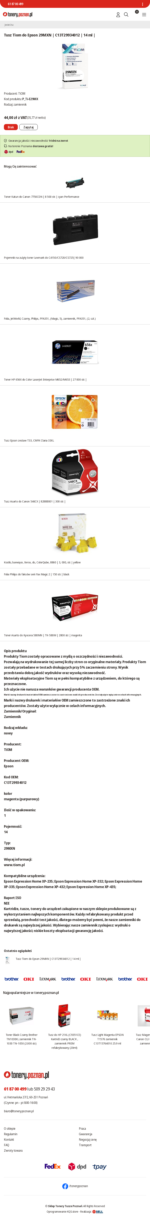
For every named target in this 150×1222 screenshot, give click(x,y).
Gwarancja (85, 1134)
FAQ (6, 1145)
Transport (85, 1145)
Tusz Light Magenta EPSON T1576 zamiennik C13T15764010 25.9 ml (107, 1039)
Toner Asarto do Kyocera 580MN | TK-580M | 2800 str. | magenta (43, 635)
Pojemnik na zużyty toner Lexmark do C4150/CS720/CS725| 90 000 (44, 257)
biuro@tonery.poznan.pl (19, 1111)
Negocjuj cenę (88, 1139)
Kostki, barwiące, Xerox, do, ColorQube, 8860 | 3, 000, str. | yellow (42, 562)
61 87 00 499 (15, 4)
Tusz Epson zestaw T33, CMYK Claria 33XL (29, 440)
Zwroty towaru (13, 1150)
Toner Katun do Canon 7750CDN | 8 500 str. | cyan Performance (41, 197)
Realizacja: (91, 1211)
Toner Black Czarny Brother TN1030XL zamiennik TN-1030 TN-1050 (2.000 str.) (21, 1039)
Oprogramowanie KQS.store (62, 1211)
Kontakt (9, 1139)
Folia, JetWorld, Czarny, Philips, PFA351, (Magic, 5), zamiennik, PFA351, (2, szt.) (50, 318)
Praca (82, 1128)
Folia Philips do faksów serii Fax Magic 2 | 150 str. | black (36, 574)
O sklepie (9, 1128)
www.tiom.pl (14, 864)
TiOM (21, 93)
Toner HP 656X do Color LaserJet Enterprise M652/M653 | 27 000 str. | (45, 379)
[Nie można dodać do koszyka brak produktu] (11, 127)
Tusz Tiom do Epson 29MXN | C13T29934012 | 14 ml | (48, 959)
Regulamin (10, 1134)
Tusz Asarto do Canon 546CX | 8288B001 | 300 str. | (35, 501)
